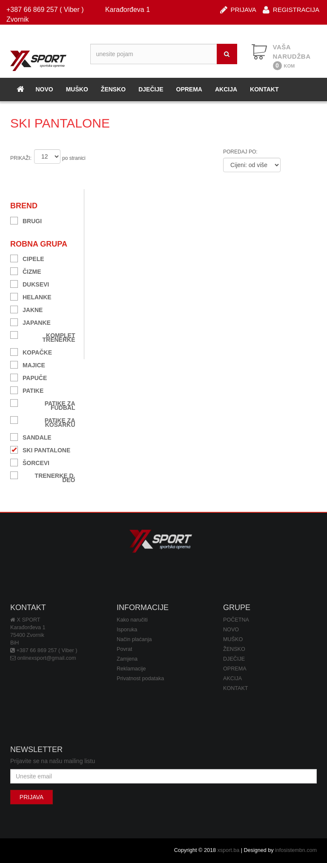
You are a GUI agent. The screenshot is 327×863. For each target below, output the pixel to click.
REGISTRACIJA (291, 9)
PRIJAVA (238, 9)
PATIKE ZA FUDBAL (42, 404)
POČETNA (236, 620)
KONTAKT (264, 89)
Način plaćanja (134, 639)
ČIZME (25, 270)
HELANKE (31, 296)
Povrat (124, 649)
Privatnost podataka (140, 678)
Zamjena (127, 659)
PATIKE (26, 389)
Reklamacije (131, 669)
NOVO (44, 89)
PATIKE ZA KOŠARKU (42, 421)
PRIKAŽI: (21, 158)
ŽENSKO (113, 89)
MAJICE (27, 364)
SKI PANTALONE (40, 449)
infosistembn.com (296, 850)
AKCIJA (226, 89)
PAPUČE (28, 377)
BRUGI (26, 220)
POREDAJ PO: (240, 152)
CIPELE (27, 258)
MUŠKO (77, 89)
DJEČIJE (150, 89)
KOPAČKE (31, 351)
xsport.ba (228, 850)
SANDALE (31, 436)
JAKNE (26, 309)
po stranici (74, 158)
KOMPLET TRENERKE (42, 336)
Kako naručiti (132, 620)
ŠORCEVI (29, 462)
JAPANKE (30, 321)
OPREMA (189, 89)
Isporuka (127, 630)
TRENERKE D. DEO (42, 476)
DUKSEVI (29, 283)
